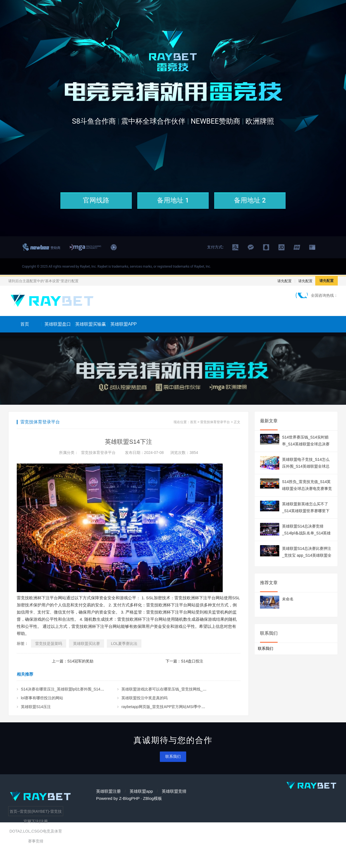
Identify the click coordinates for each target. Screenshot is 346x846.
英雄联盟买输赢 (90, 324)
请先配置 (284, 281)
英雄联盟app (141, 791)
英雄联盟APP (123, 324)
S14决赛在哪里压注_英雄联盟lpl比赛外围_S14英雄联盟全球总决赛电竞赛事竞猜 (89, 689)
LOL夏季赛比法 (124, 643)
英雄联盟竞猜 (174, 791)
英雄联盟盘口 (57, 324)
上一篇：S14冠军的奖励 (72, 661)
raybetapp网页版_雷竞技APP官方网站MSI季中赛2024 (167, 706)
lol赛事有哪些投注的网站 (42, 698)
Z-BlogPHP (129, 798)
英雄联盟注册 (108, 791)
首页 (24, 324)
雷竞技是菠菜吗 (48, 643)
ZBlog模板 (152, 798)
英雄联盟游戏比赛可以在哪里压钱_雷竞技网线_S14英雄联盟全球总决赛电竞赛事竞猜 (194, 689)
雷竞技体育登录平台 (215, 422)
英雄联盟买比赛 (86, 643)
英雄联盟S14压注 (36, 706)
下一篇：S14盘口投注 (184, 661)
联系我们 (173, 756)
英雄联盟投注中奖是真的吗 (144, 698)
